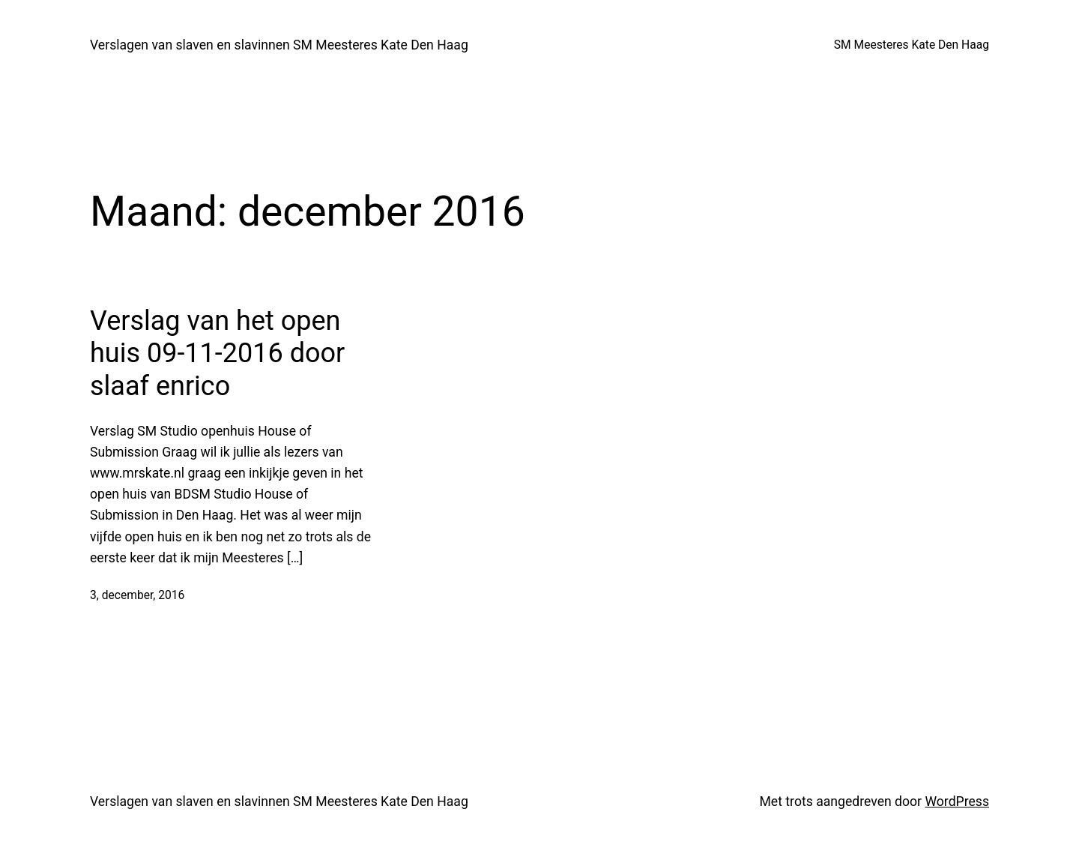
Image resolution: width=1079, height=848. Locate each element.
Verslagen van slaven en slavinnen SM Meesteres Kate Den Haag (279, 44)
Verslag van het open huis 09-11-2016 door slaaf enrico (217, 353)
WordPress (957, 801)
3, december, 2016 (137, 595)
